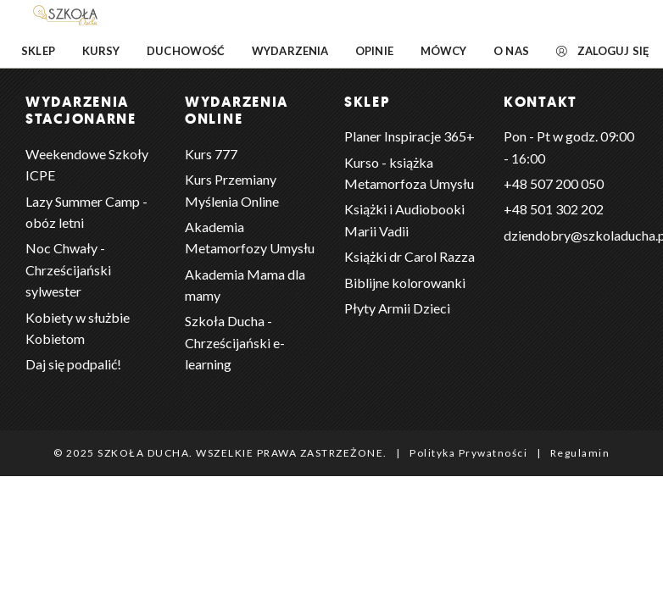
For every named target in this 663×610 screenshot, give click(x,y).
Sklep (38, 51)
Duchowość (186, 51)
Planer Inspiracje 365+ (409, 136)
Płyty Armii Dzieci (397, 308)
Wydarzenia (290, 51)
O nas (511, 51)
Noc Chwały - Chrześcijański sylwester (68, 269)
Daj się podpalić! (73, 364)
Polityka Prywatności (468, 452)
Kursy (101, 51)
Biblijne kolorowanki (404, 282)
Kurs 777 (211, 154)
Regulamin (580, 452)
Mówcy (444, 51)
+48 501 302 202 (554, 209)
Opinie (374, 51)
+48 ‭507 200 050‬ (554, 183)
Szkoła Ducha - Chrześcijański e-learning (235, 342)
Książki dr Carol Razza (409, 256)
